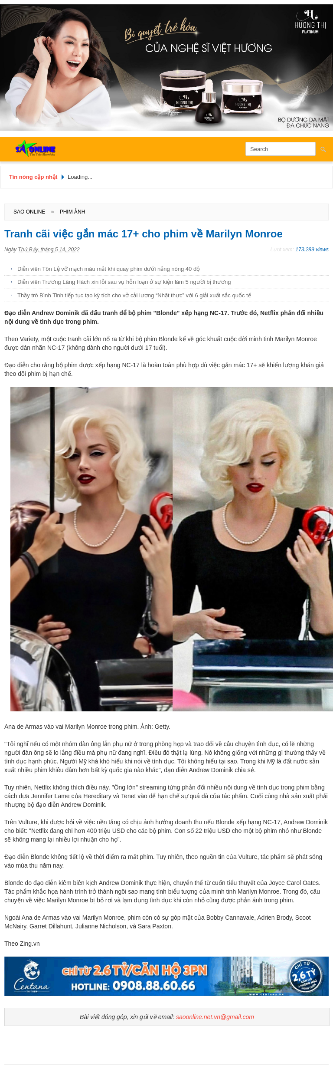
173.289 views (312, 250)
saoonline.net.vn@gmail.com (215, 1016)
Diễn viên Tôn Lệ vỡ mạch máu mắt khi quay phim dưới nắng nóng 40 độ (108, 269)
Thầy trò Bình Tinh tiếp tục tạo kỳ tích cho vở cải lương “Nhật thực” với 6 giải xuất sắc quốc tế (134, 295)
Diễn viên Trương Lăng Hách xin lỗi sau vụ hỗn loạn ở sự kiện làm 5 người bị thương (124, 282)
